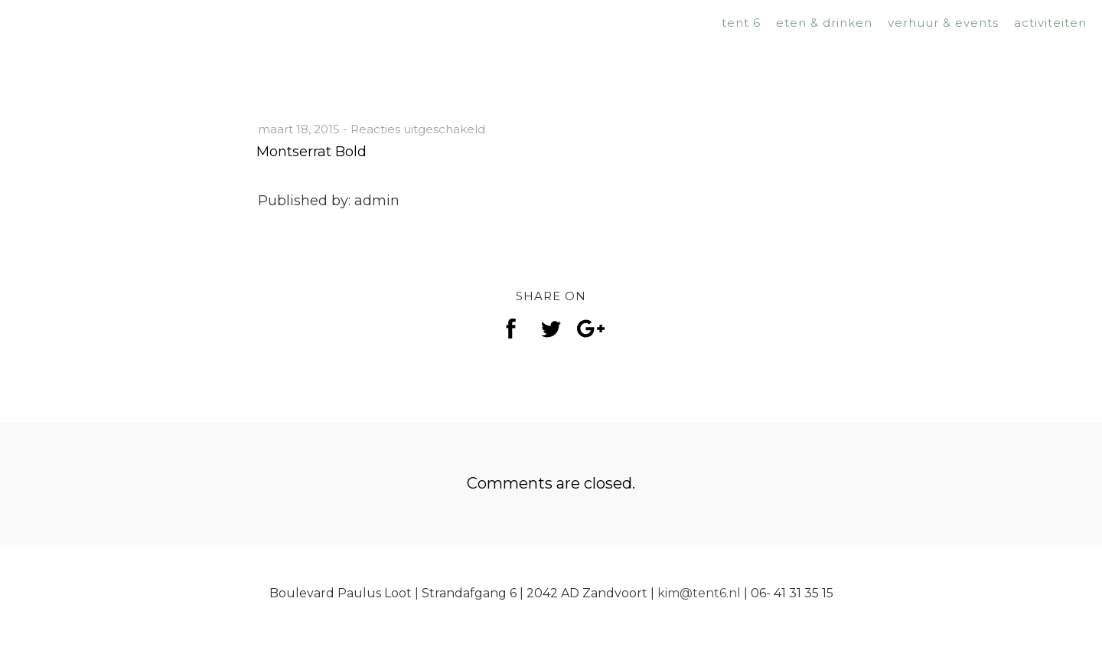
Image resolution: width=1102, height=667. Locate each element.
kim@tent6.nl (699, 593)
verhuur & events (943, 22)
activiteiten (1050, 22)
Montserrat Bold (311, 151)
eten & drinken (824, 22)
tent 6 (741, 22)
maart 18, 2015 (299, 129)
